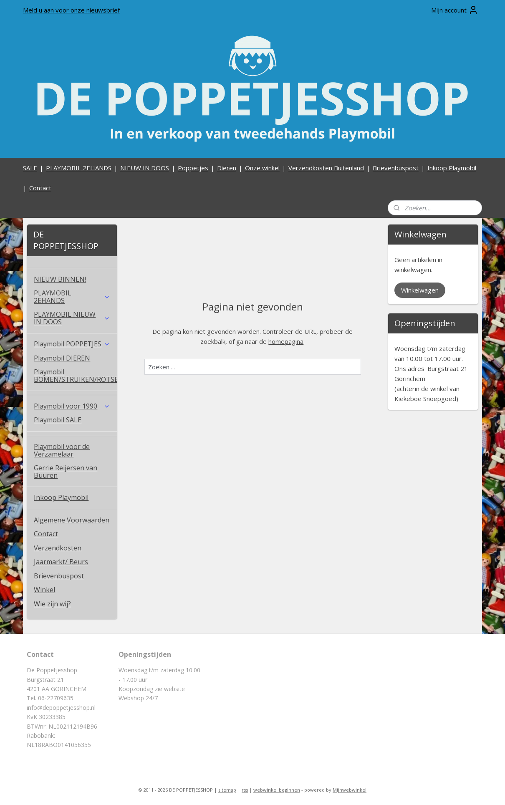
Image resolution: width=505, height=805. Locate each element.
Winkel (44, 589)
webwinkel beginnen (276, 790)
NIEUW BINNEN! (60, 279)
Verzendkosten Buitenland (326, 168)
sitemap (227, 790)
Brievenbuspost (396, 168)
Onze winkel (262, 168)
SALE (30, 168)
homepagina (285, 341)
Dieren (226, 168)
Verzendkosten (57, 548)
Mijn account (454, 10)
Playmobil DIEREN (62, 358)
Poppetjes (193, 168)
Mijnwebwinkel (349, 790)
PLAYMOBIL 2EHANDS (78, 168)
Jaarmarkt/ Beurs (61, 561)
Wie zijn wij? (52, 603)
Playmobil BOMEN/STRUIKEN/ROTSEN (75, 375)
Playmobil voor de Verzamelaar (62, 450)
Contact (40, 188)
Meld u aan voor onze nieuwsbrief (71, 10)
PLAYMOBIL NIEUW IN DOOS (72, 318)
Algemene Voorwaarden (71, 520)
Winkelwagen (420, 290)
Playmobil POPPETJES (72, 343)
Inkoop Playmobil (451, 168)
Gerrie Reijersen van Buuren (65, 471)
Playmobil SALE (57, 419)
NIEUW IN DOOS (144, 168)
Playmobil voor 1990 (72, 406)
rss (245, 790)
